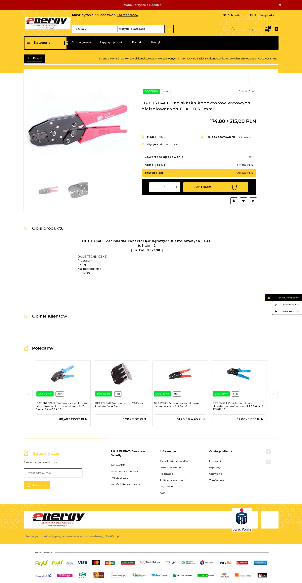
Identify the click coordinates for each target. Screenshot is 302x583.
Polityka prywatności (172, 480)
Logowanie (215, 461)
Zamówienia (216, 480)
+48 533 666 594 (127, 15)
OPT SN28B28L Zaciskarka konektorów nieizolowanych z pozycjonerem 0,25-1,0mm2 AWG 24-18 (61, 406)
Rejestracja (215, 467)
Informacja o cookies (37, 536)
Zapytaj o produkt (112, 42)
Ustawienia (215, 473)
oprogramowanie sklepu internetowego (79, 536)
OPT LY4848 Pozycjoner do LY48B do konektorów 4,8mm (119, 405)
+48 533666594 (119, 477)
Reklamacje (166, 473)
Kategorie (38, 43)
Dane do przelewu (170, 467)
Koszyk (156, 42)
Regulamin (166, 486)
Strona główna (82, 42)
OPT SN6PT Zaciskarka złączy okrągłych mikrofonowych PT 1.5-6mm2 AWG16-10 (238, 406)
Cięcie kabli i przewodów (174, 461)
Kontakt (137, 42)
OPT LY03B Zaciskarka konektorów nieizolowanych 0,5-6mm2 (176, 405)
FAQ (162, 493)
